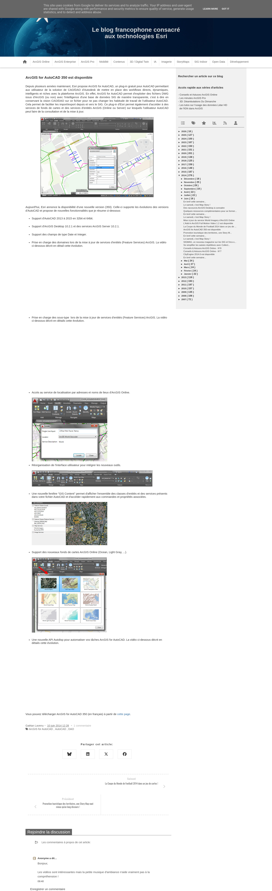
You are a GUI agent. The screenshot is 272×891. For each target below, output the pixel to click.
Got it (225, 8)
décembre (189, 179)
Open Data (218, 61)
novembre (189, 182)
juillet (187, 195)
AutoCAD (60, 729)
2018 (184, 161)
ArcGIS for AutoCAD (41, 729)
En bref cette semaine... (194, 201)
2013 (184, 277)
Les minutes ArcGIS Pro (193, 98)
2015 (184, 172)
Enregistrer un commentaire (47, 868)
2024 (184, 139)
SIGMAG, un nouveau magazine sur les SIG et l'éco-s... (209, 242)
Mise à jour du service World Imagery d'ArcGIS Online (209, 220)
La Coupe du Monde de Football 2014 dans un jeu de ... (209, 226)
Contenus (119, 61)
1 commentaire (82, 725)
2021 (184, 150)
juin (186, 198)
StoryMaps (183, 61)
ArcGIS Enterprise (65, 61)
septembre (190, 189)
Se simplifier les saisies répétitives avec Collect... (206, 245)
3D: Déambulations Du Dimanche (198, 101)
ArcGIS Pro (87, 61)
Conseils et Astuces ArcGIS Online (198, 94)
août (186, 192)
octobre (188, 185)
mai (186, 261)
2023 (184, 142)
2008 (184, 296)
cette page (123, 714)
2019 (184, 157)
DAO (71, 729)
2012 (184, 281)
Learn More (210, 8)
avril (186, 264)
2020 (184, 153)
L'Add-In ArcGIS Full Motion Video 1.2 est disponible (208, 223)
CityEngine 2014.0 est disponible (199, 254)
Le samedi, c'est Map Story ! (196, 205)
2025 (184, 135)
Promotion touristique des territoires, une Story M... (207, 233)
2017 (184, 164)
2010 (184, 288)
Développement (239, 61)
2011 (184, 285)
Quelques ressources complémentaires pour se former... (210, 211)
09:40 (41, 861)
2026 (184, 131)
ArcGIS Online (41, 61)
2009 (184, 292)
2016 (184, 168)
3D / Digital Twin (139, 61)
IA (155, 61)
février (188, 271)
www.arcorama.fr (67, 883)
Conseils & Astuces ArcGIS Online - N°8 (202, 248)
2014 (184, 175)
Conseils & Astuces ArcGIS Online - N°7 (202, 251)
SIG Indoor (200, 61)
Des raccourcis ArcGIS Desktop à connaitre (204, 208)
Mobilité (103, 61)
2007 (184, 299)
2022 (184, 146)
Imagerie (167, 61)
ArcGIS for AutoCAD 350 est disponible (202, 229)
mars (187, 267)
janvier (188, 274)
